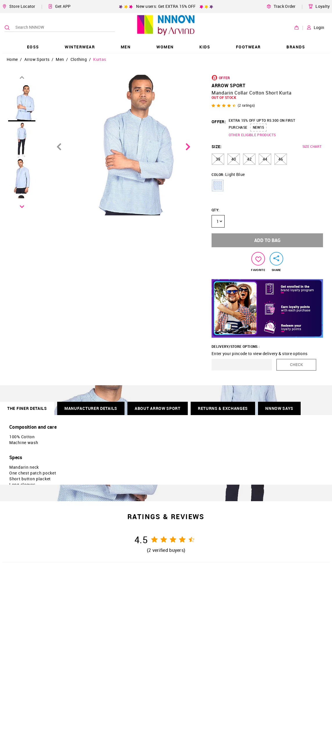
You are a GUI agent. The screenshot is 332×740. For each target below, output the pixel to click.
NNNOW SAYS (279, 408)
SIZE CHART (312, 146)
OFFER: (219, 121)
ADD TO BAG (267, 240)
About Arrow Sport (158, 408)
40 (233, 159)
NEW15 (258, 127)
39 (218, 159)
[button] (217, 185)
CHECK (296, 364)
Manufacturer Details (90, 408)
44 (265, 159)
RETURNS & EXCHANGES (223, 408)
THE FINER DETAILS (27, 408)
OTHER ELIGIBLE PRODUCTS (252, 134)
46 (280, 159)
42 (249, 159)
